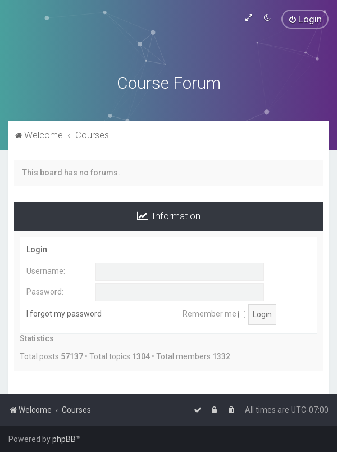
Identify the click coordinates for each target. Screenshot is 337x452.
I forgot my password (64, 313)
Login (36, 249)
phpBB (64, 439)
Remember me (214, 313)
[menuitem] (305, 19)
